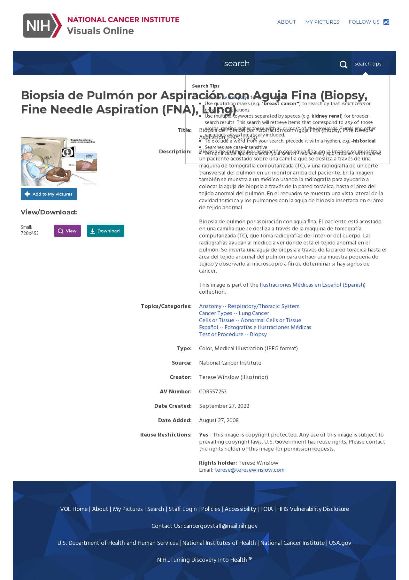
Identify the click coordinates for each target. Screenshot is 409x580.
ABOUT (286, 22)
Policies (210, 509)
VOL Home (74, 509)
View (67, 231)
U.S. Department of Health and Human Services (118, 543)
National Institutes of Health (219, 543)
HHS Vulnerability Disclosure (313, 509)
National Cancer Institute (292, 543)
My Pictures (128, 509)
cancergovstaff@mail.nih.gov (220, 526)
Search (155, 509)
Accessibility (240, 509)
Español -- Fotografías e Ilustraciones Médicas (255, 327)
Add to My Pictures (49, 194)
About (100, 509)
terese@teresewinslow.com (249, 470)
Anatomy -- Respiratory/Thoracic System (249, 306)
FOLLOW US (364, 22)
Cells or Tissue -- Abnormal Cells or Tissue (250, 320)
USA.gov (340, 543)
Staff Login (183, 509)
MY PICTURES (322, 22)
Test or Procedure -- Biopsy (233, 334)
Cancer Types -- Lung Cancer (234, 313)
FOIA (266, 509)
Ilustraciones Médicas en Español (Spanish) (313, 285)
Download (105, 231)
